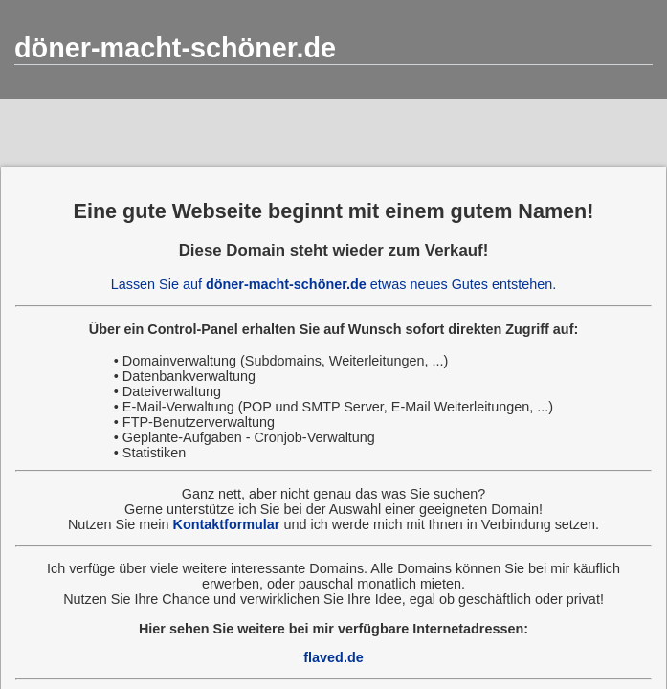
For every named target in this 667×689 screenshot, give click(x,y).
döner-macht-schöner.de (175, 48)
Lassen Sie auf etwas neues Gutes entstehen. (334, 284)
